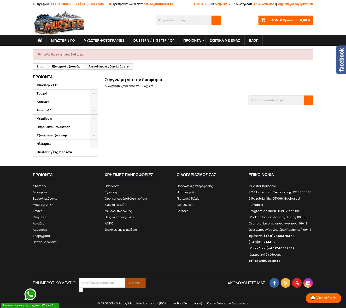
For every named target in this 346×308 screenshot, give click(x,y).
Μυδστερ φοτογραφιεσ (104, 40)
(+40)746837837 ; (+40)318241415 (77, 4)
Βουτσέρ (182, 211)
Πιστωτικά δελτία (188, 198)
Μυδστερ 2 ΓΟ (63, 40)
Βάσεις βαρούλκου (45, 242)
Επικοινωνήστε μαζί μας (121, 229)
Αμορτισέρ (40, 229)
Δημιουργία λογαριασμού (295, 4)
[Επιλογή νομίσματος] (201, 4)
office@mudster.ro (158, 4)
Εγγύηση (111, 192)
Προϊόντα (192, 40)
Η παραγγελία (186, 192)
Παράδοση (112, 186)
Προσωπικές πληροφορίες (195, 186)
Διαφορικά (40, 192)
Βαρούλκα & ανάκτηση (53, 127)
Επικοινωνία (261, 175)
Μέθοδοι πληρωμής (118, 211)
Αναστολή (44, 110)
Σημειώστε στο (264, 4)
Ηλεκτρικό (44, 143)
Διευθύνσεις (185, 204)
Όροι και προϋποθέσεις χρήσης (126, 198)
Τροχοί (42, 93)
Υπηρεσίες (40, 217)
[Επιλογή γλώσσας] (221, 4)
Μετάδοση (44, 118)
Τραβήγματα (41, 236)
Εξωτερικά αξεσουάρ (52, 135)
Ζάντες (37, 211)
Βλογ (253, 40)
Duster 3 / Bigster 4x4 (154, 40)
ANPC (109, 223)
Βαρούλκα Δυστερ (45, 198)
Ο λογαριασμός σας (196, 175)
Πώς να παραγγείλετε (119, 217)
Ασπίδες (43, 102)
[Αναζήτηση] (188, 20)
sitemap (39, 186)
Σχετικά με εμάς (225, 40)
